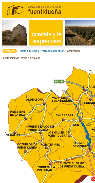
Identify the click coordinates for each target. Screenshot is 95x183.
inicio (23, 51)
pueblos (34, 51)
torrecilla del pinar (53, 51)
